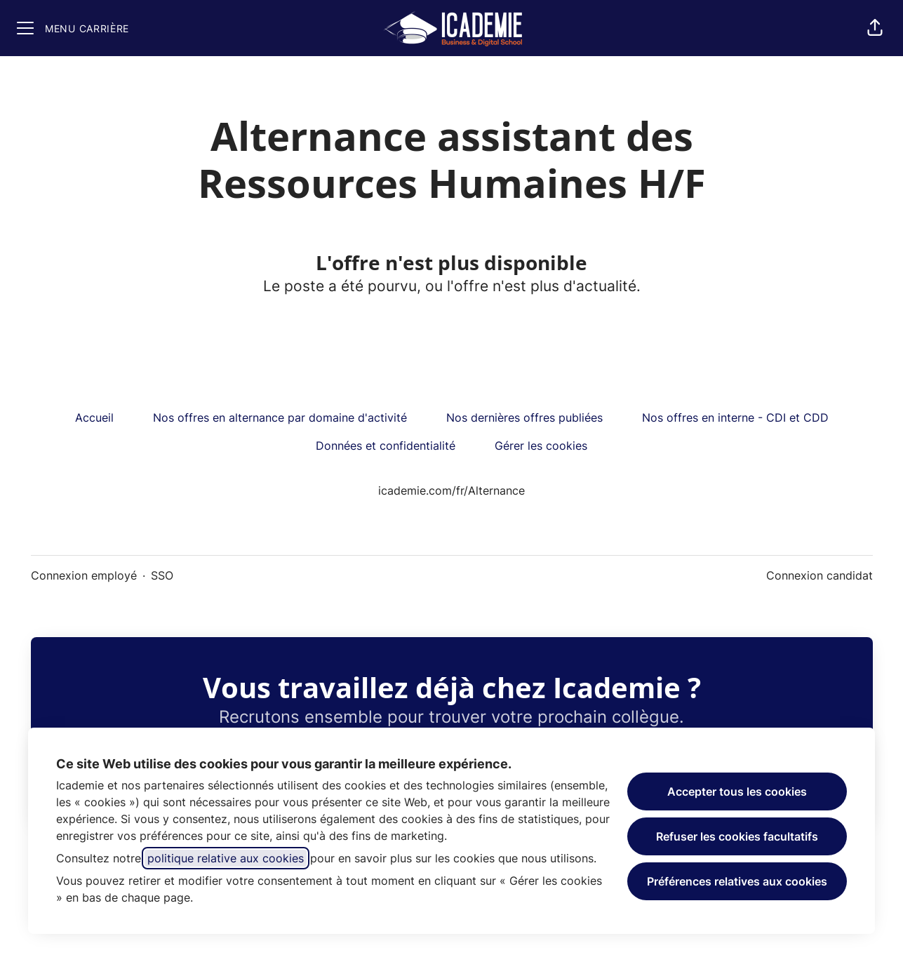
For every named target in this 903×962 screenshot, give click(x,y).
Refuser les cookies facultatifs (737, 836)
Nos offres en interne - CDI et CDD (735, 417)
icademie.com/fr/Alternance (451, 490)
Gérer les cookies (541, 446)
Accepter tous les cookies (737, 791)
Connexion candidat (819, 575)
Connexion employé (84, 575)
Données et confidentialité (385, 446)
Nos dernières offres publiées (524, 417)
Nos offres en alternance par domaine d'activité (280, 417)
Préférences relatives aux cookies (737, 881)
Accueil (94, 417)
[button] (875, 28)
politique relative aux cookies (225, 858)
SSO (162, 575)
